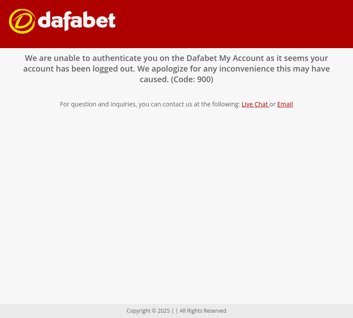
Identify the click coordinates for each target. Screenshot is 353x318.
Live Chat (255, 104)
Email (285, 104)
